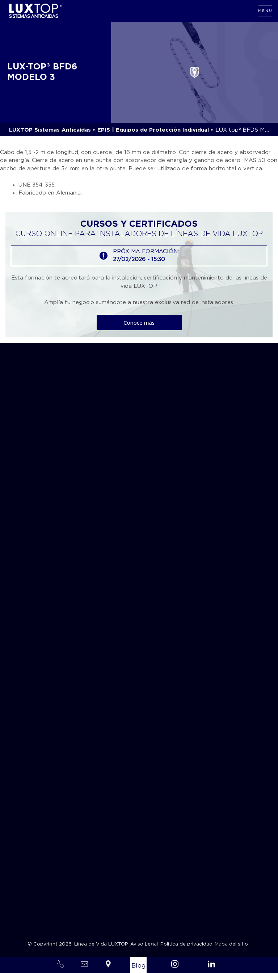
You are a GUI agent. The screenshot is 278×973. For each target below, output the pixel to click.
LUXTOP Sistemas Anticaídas (50, 130)
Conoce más (139, 322)
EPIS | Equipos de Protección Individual (153, 130)
